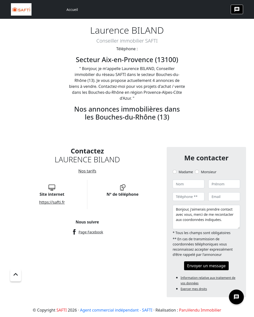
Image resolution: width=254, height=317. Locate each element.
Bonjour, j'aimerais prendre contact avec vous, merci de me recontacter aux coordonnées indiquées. (206, 217)
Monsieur (208, 172)
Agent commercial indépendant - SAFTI (116, 310)
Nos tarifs (87, 171)
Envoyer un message (206, 265)
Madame (186, 172)
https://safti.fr (52, 202)
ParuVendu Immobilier (200, 310)
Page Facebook (90, 232)
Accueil (72, 9)
